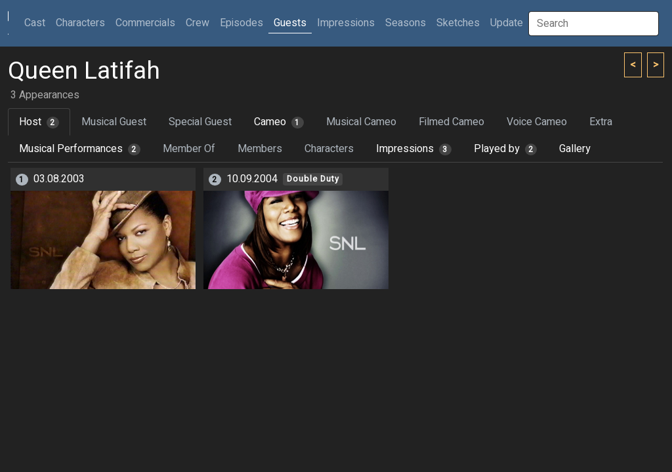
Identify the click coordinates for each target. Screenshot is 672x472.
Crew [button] (197, 23)
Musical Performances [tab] (79, 149)
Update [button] (506, 23)
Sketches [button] (458, 23)
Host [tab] (39, 122)
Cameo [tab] (279, 122)
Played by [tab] (505, 149)
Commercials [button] (145, 23)
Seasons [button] (405, 23)
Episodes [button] (241, 23)
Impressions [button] (346, 23)
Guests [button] (290, 23)
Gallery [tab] (575, 149)
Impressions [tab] (414, 149)
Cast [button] (37, 22)
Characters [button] (80, 23)
